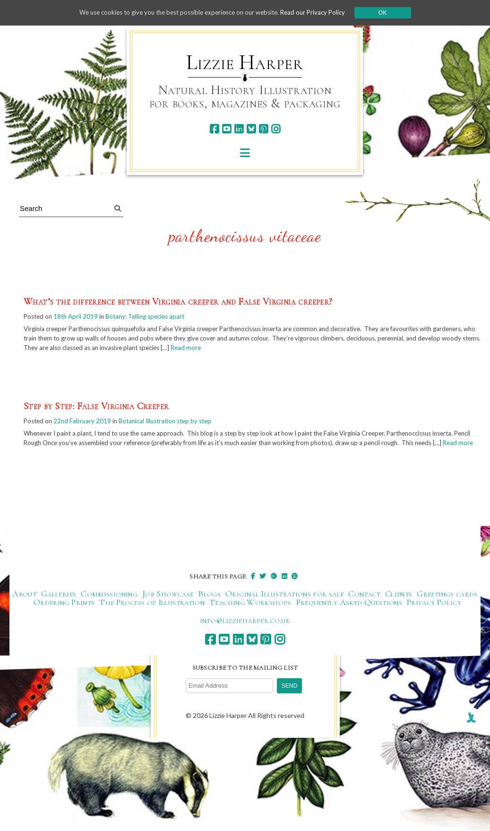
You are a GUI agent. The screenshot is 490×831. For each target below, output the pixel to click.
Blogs (209, 609)
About (24, 609)
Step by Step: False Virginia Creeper (96, 409)
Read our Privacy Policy (320, 13)
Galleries (58, 609)
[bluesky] (251, 128)
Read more (276, 350)
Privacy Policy (434, 617)
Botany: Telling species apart (152, 317)
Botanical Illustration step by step (173, 424)
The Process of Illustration (152, 617)
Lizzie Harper (244, 62)
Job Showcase (167, 609)
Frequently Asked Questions (349, 617)
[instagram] (275, 128)
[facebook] (214, 128)
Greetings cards (447, 609)
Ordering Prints (64, 617)
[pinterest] (263, 128)
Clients (399, 609)
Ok (392, 12)
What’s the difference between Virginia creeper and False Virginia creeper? (178, 302)
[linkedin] (238, 128)
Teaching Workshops (250, 617)
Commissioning (109, 609)
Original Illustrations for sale (284, 609)
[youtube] (226, 128)
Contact (364, 609)
